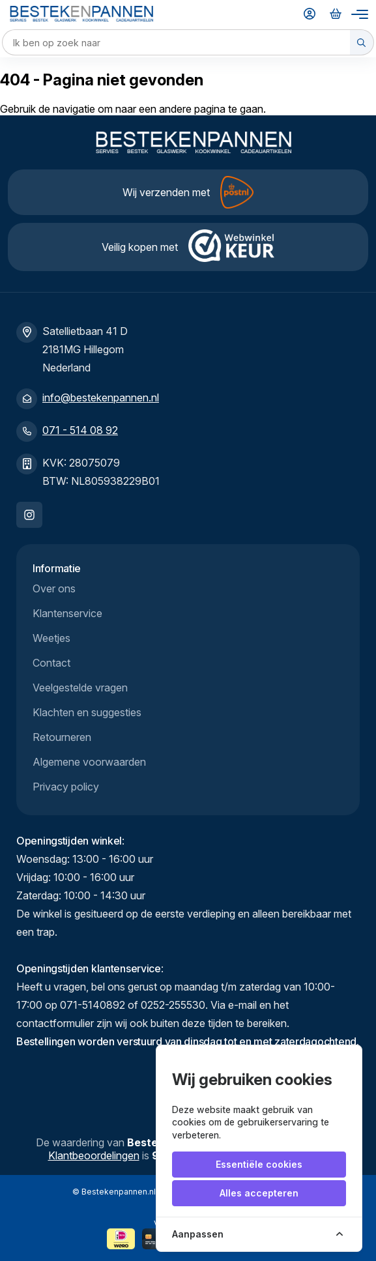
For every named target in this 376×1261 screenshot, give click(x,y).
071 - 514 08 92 (80, 430)
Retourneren (62, 737)
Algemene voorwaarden (89, 761)
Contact (51, 662)
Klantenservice (67, 613)
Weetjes (51, 638)
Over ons (54, 588)
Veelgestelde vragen (80, 687)
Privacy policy (66, 786)
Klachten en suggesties (87, 712)
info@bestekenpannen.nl (100, 397)
